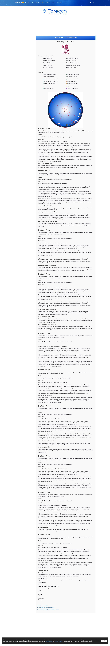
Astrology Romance (20, 132)
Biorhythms (18, 199)
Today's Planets (19, 139)
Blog (44, 2)
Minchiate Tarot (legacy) (21, 108)
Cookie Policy (49, 641)
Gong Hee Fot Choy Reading (22, 40)
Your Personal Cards (20, 109)
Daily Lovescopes (20, 131)
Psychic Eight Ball (20, 172)
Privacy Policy (58, 641)
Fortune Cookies (20, 175)
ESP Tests (18, 196)
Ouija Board (19, 169)
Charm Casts (19, 163)
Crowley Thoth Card (20, 105)
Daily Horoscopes (20, 129)
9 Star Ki (18, 155)
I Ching (17, 165)
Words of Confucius (20, 184)
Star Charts (39, 2)
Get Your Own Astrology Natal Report (45, 610)
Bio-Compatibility (20, 198)
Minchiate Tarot (19, 99)
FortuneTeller (19, 159)
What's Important (20, 186)
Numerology (19, 150)
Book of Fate (19, 162)
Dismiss (104, 640)
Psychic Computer (20, 187)
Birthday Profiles (20, 137)
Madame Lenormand (21, 157)
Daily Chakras (19, 147)
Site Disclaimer (61, 2)
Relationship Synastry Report (22, 43)
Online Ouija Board (20, 42)
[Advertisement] (55, 26)
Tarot (17, 98)
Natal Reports (19, 134)
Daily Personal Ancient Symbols (23, 119)
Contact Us (49, 2)
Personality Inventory (21, 208)
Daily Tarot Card (20, 103)
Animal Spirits (19, 149)
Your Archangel (19, 189)
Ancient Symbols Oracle (21, 117)
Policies (55, 2)
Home (33, 2)
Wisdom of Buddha (20, 183)
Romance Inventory (20, 204)
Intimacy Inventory (20, 201)
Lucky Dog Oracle (20, 173)
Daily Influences (19, 168)
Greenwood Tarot (20, 102)
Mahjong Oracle (19, 152)
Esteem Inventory (20, 202)
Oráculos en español (20, 101)
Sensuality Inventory (20, 205)
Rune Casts (18, 160)
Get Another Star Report (42, 608)
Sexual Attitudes (20, 207)
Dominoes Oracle (20, 153)
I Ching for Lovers (20, 166)
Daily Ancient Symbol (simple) (23, 120)
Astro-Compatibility (20, 135)
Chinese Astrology (20, 138)
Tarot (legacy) (19, 106)
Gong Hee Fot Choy (20, 156)
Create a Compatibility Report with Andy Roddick (48, 613)
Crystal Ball (18, 170)
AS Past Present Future (21, 121)
